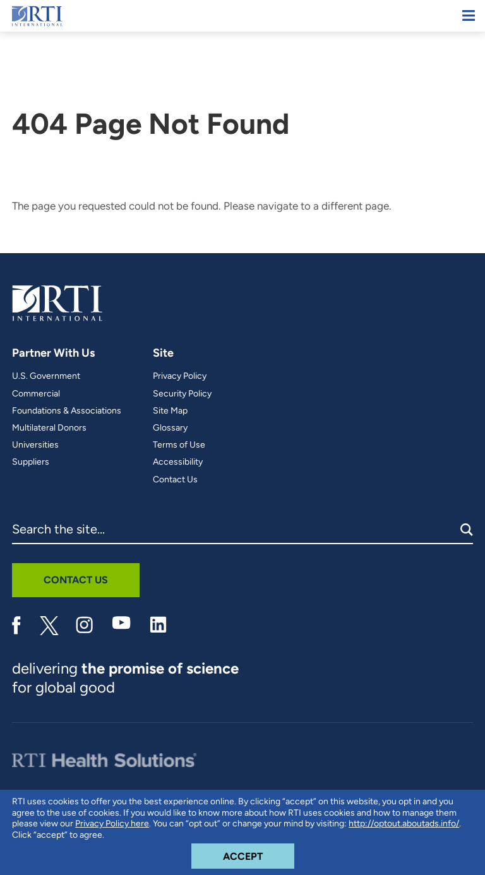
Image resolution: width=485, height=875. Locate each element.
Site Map (170, 411)
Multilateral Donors (49, 428)
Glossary (170, 428)
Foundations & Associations (66, 411)
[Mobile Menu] (468, 16)
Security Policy (182, 394)
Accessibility (178, 462)
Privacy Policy (180, 376)
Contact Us (175, 479)
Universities (35, 445)
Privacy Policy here (112, 823)
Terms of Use (179, 445)
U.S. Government (46, 376)
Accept (258, 852)
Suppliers (30, 462)
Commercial (36, 394)
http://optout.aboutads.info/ (404, 823)
